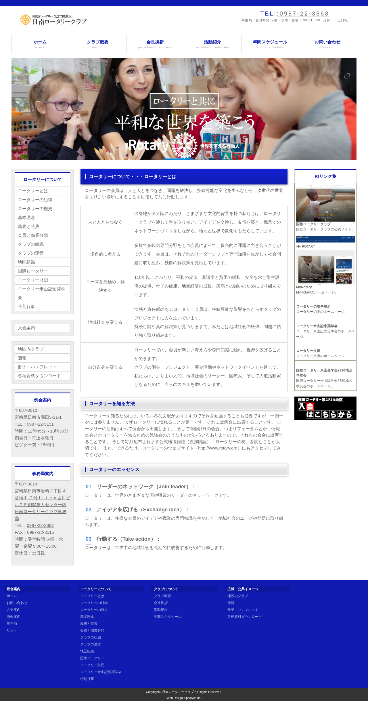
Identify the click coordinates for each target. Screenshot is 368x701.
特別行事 (26, 306)
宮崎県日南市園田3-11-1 (38, 417)
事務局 (12, 624)
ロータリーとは (33, 190)
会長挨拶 (155, 44)
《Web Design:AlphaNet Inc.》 (184, 698)
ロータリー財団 (33, 279)
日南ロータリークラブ (178, 692)
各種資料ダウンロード (39, 375)
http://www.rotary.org (217, 447)
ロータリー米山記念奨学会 (41, 293)
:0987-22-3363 (303, 13)
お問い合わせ (327, 44)
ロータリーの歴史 (35, 208)
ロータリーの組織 (35, 199)
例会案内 (13, 617)
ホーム (40, 44)
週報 (22, 357)
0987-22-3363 (40, 525)
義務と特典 (28, 226)
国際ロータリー (33, 270)
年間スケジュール (270, 44)
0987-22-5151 (40, 424)
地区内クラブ (31, 348)
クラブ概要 (97, 44)
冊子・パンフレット (37, 366)
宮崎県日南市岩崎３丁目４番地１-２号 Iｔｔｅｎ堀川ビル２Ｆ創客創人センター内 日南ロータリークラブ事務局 (42, 504)
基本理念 (26, 217)
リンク (12, 630)
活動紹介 (212, 44)
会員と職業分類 (33, 235)
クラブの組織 (31, 244)
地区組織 (26, 262)
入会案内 (26, 327)
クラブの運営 (31, 253)
